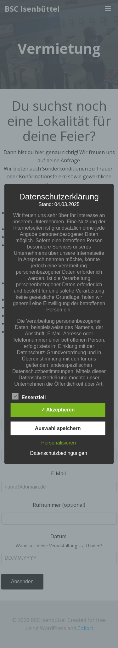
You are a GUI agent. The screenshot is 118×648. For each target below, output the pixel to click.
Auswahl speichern (58, 428)
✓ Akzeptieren (58, 409)
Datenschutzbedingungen (58, 453)
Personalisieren (58, 442)
